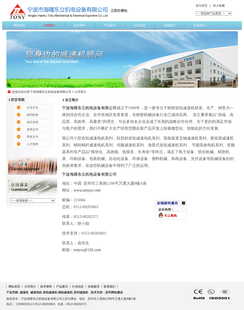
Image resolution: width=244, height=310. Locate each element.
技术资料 (79, 25)
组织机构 (32, 115)
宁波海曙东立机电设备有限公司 (50, 92)
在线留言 (169, 25)
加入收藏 (219, 5)
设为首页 (201, 5)
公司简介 (49, 25)
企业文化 (32, 107)
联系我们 (199, 25)
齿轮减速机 (50, 292)
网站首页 (19, 25)
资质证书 (32, 129)
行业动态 (139, 25)
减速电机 (35, 292)
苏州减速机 (81, 292)
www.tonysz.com (87, 190)
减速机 (24, 292)
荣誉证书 (32, 137)
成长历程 (32, 122)
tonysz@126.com (87, 250)
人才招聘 (32, 144)
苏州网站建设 (114, 292)
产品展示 (109, 25)
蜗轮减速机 (65, 292)
